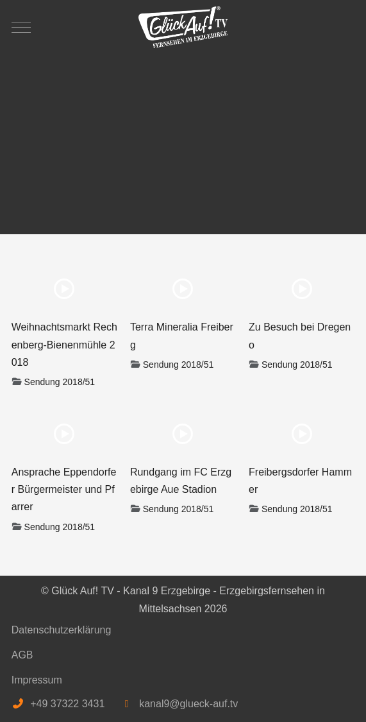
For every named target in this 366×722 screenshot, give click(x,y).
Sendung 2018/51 (60, 382)
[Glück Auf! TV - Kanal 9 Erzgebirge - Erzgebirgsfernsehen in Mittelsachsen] (183, 27)
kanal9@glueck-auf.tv (188, 703)
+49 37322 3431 (67, 703)
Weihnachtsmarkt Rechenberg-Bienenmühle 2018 (64, 344)
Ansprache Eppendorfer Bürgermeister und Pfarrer (64, 489)
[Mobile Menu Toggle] (21, 27)
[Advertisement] (183, 138)
